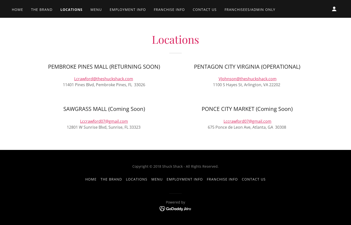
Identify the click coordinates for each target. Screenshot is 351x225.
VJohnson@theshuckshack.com (248, 79)
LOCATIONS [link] (71, 9)
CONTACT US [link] (205, 9)
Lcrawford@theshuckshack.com (103, 79)
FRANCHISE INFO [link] (169, 9)
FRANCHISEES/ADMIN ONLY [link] (250, 9)
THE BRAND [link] (42, 9)
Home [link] (17, 9)
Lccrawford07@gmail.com (104, 121)
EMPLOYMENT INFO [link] (128, 9)
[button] (334, 9)
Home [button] (91, 179)
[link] (175, 208)
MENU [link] (96, 9)
